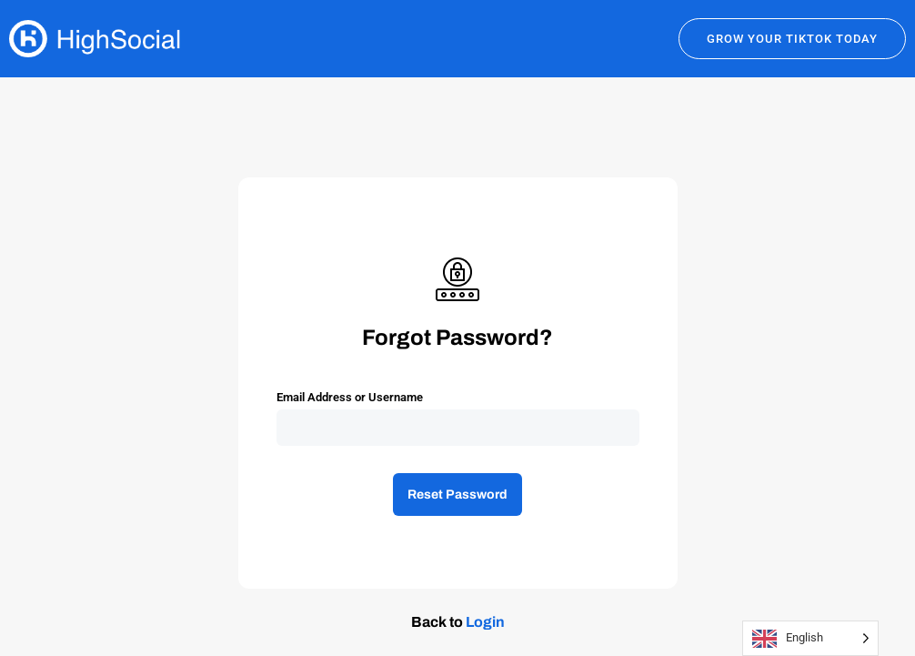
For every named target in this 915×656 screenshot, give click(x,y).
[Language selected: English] (810, 638)
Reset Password (457, 494)
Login (485, 622)
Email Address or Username (350, 397)
